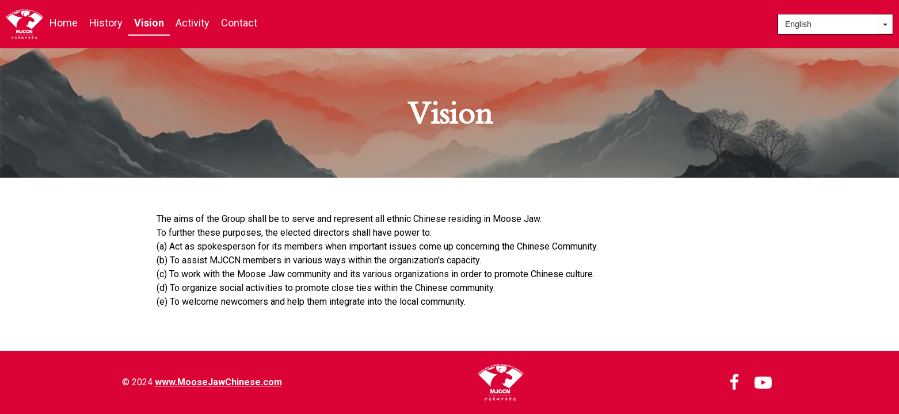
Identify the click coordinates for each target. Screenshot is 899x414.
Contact (239, 23)
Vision (149, 23)
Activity (192, 23)
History (106, 23)
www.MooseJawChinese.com (218, 382)
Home (63, 23)
